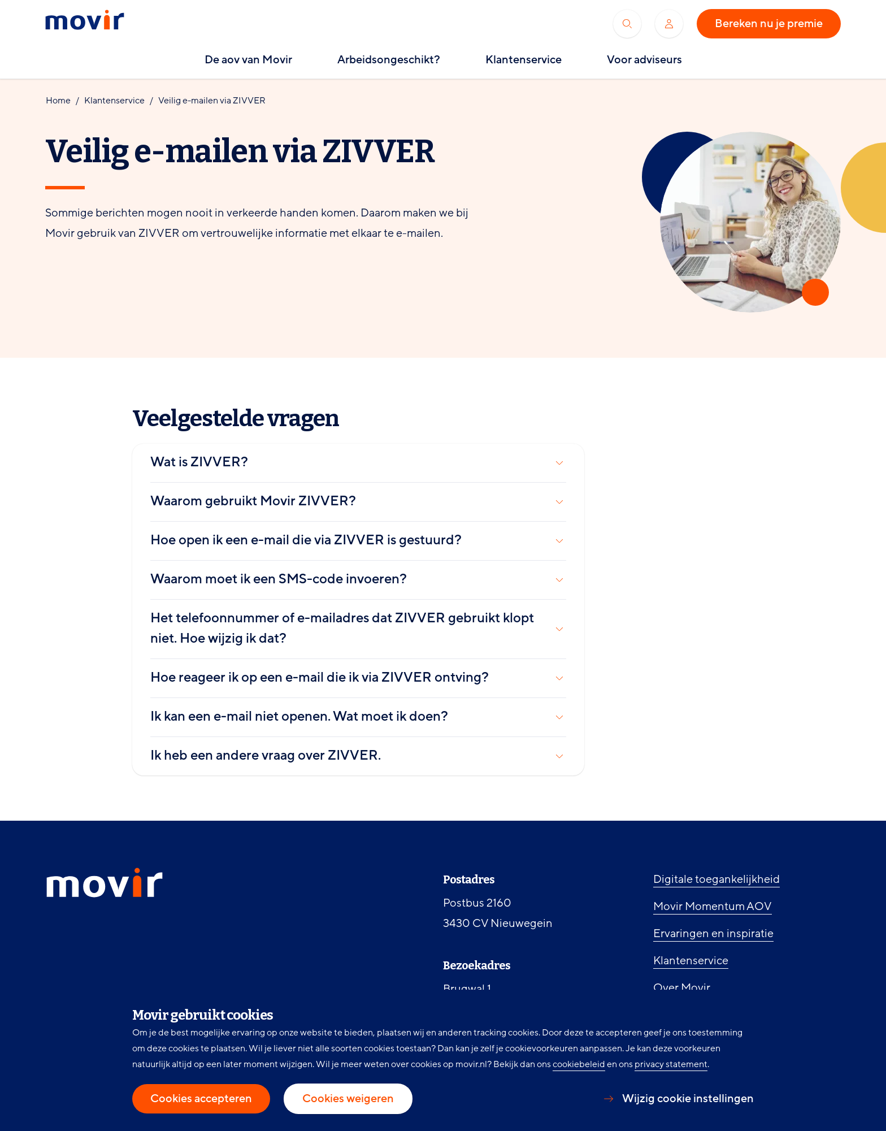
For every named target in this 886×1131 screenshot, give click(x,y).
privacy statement (671, 1064)
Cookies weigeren (348, 1098)
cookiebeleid (579, 1064)
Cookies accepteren (201, 1098)
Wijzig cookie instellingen (688, 1098)
